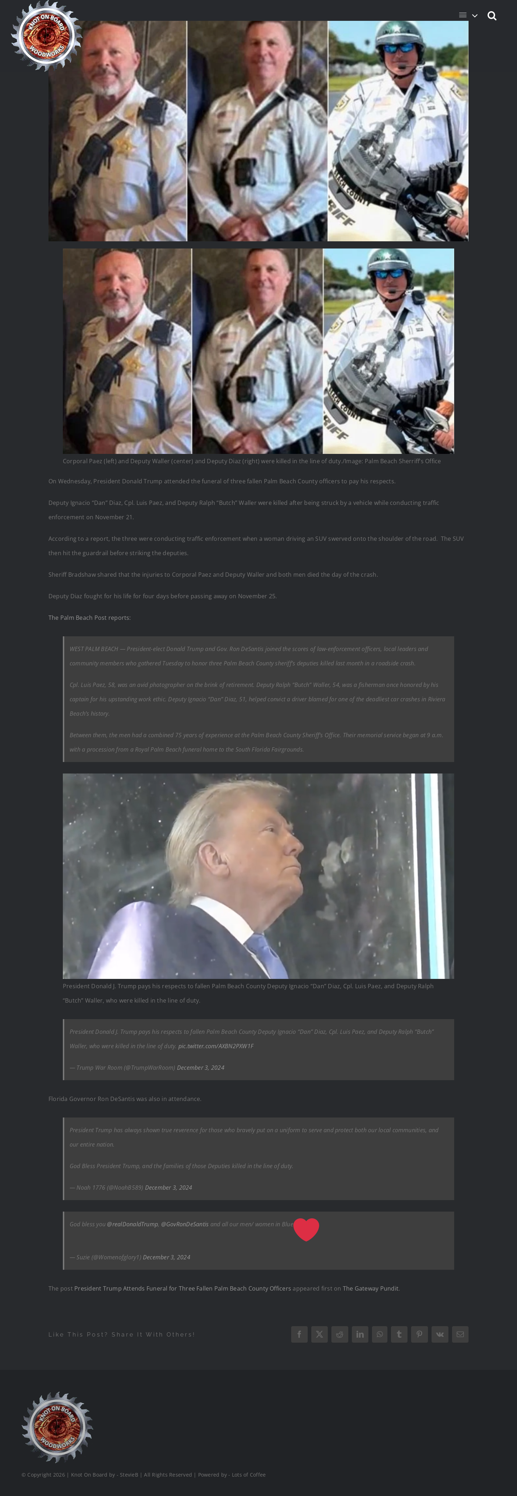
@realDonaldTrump (132, 1224)
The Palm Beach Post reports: (89, 618)
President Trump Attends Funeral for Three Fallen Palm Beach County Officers (182, 1288)
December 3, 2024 (200, 1068)
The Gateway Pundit (371, 1288)
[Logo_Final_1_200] (57, 1394)
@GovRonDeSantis (185, 1224)
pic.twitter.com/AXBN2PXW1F (215, 1046)
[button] (492, 15)
